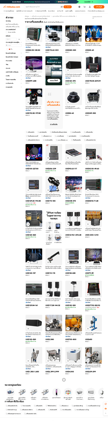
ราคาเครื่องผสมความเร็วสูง (82, 409)
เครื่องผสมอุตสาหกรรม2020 (13, 413)
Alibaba (27, 16)
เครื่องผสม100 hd (46, 136)
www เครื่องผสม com (62, 140)
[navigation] (14, 198)
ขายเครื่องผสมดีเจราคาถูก (93, 406)
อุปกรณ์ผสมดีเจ (42, 132)
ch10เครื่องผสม (59, 136)
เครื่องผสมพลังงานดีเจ (30, 413)
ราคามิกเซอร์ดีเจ (48, 140)
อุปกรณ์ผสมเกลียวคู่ (77, 406)
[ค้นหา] (67, 6)
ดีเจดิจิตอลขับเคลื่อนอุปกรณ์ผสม (58, 132)
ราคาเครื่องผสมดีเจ (65, 409)
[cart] (85, 7)
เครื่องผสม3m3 (64, 406)
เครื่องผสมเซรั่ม (40, 409)
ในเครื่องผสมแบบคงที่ (32, 136)
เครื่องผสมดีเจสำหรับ (90, 140)
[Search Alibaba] (42, 7)
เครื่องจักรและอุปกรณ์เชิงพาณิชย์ (41, 16)
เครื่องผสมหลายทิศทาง (26, 409)
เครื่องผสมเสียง (88, 132)
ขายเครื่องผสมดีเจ (75, 132)
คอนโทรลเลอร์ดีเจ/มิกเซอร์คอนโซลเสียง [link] (36, 18)
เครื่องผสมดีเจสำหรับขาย (33, 140)
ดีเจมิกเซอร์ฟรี (52, 409)
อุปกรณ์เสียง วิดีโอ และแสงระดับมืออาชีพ (64, 16)
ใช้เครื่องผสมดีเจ (76, 140)
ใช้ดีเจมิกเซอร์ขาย (51, 406)
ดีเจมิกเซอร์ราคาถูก (11, 409)
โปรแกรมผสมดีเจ (26, 406)
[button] (62, 7)
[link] (105, 404)
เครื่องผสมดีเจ (30, 132)
